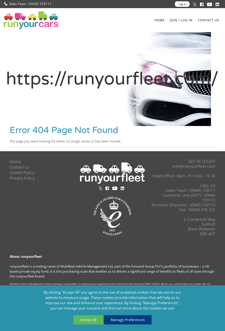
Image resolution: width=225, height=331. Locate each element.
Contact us (208, 20)
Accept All (88, 319)
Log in (182, 4)
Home (159, 20)
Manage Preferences (128, 319)
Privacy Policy (22, 178)
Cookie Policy (22, 172)
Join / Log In (181, 20)
